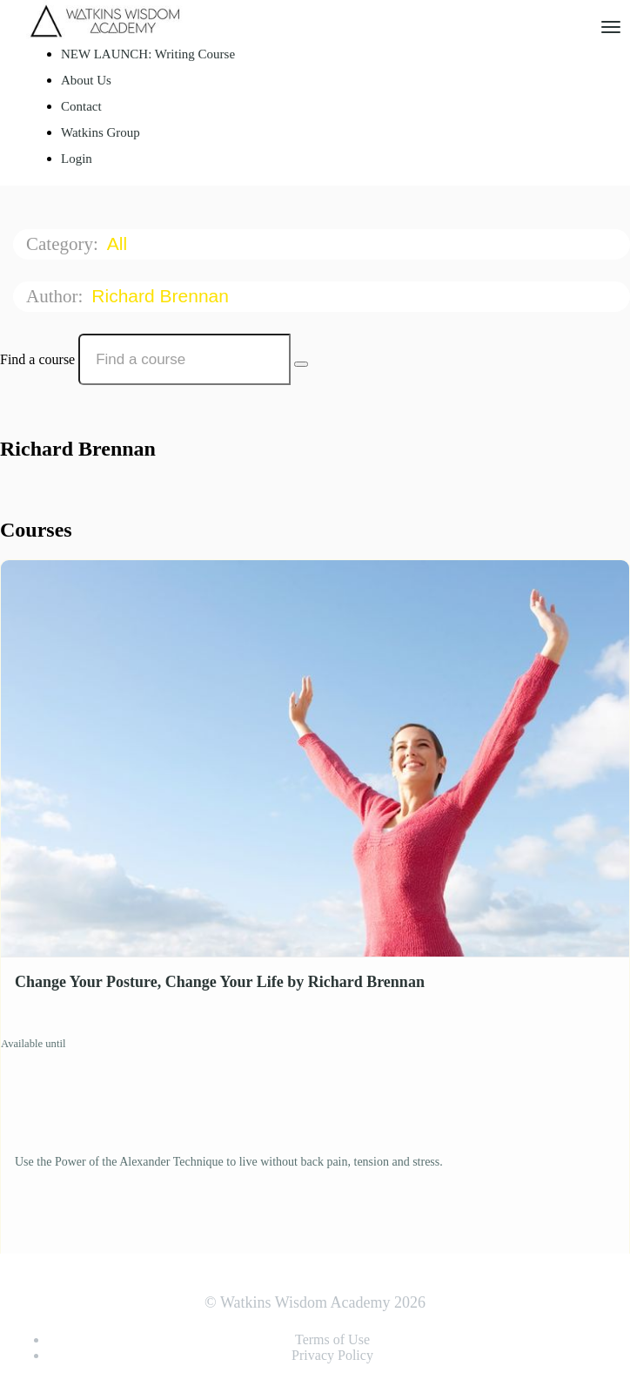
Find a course (37, 359)
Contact (81, 106)
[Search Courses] (301, 364)
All (119, 243)
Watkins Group (100, 132)
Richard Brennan (162, 296)
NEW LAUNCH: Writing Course (148, 54)
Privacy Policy (332, 1355)
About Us (86, 80)
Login (76, 159)
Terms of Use (332, 1339)
